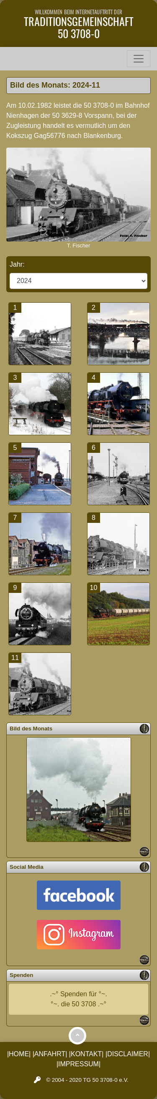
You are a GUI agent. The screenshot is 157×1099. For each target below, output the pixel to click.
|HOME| (19, 1053)
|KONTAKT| (86, 1053)
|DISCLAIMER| (128, 1053)
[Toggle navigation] (138, 58)
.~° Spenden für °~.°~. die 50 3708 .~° (78, 999)
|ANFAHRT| (50, 1053)
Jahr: (18, 264)
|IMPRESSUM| (78, 1064)
